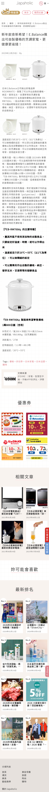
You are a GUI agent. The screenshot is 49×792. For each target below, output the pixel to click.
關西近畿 (38, 12)
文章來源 (22, 373)
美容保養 (26, 772)
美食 (4, 778)
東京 (26, 12)
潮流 (4, 775)
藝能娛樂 (6, 781)
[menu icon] (3, 3)
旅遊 (24, 775)
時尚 (24, 778)
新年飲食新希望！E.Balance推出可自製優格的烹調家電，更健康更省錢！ (24, 24)
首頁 (3, 23)
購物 (11, 23)
